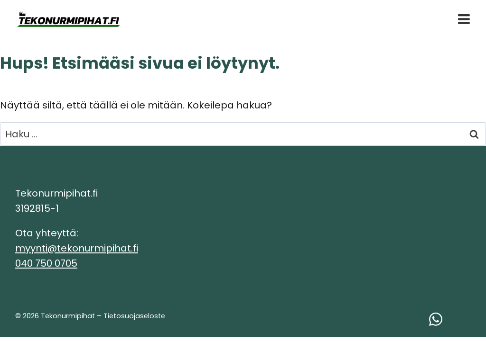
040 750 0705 (46, 263)
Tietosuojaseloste (134, 316)
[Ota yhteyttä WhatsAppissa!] (436, 319)
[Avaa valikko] (464, 19)
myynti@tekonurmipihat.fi (76, 248)
